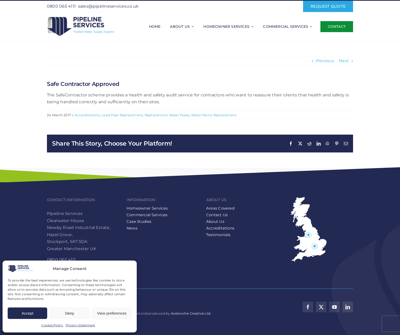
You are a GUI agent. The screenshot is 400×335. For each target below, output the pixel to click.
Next (344, 60)
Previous (325, 60)
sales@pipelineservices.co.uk (108, 6)
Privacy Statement (80, 325)
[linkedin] (347, 307)
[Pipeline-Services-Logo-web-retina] (80, 16)
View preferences (112, 313)
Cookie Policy (52, 325)
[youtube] (334, 307)
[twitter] (321, 307)
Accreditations (87, 115)
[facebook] (308, 307)
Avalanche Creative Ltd (190, 313)
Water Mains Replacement (214, 115)
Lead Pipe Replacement (122, 115)
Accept (27, 313)
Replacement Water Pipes (167, 115)
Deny (69, 313)
